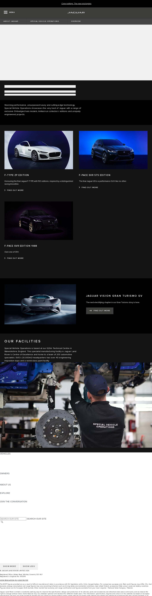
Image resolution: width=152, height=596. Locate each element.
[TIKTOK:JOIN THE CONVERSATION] (5, 507)
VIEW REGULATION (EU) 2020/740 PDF (14, 580)
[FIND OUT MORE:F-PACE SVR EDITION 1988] (14, 258)
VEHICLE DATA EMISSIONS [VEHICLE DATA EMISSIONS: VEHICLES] (13, 468)
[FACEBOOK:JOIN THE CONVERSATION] (7, 513)
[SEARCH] (2, 522)
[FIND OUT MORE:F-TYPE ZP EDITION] (14, 190)
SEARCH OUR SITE (36, 519)
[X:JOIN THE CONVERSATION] (2, 515)
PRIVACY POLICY (9, 536)
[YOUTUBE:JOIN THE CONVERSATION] (6, 510)
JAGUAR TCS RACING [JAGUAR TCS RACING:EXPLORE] (11, 496)
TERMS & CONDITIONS (11, 531)
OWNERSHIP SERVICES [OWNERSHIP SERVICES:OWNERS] (12, 476)
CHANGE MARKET (9, 525)
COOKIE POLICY (8, 539)
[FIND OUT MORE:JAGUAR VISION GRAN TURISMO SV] (99, 310)
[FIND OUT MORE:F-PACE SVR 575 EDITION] (88, 187)
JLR (2, 487)
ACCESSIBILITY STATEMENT (14, 542)
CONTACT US (7, 533)
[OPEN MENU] (9, 12)
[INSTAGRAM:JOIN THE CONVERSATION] (7, 504)
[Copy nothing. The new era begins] (76, 4)
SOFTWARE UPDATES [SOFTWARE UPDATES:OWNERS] (11, 482)
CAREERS (5, 528)
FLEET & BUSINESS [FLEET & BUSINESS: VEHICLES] (10, 465)
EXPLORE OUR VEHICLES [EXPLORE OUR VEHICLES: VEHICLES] (13, 459)
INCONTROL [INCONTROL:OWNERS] (6, 479)
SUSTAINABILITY (8, 490)
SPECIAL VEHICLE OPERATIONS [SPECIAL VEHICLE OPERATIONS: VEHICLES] (16, 462)
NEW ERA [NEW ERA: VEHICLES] (5, 470)
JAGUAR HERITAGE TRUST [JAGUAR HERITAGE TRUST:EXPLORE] (14, 499)
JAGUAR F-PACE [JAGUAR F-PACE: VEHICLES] (8, 456)
